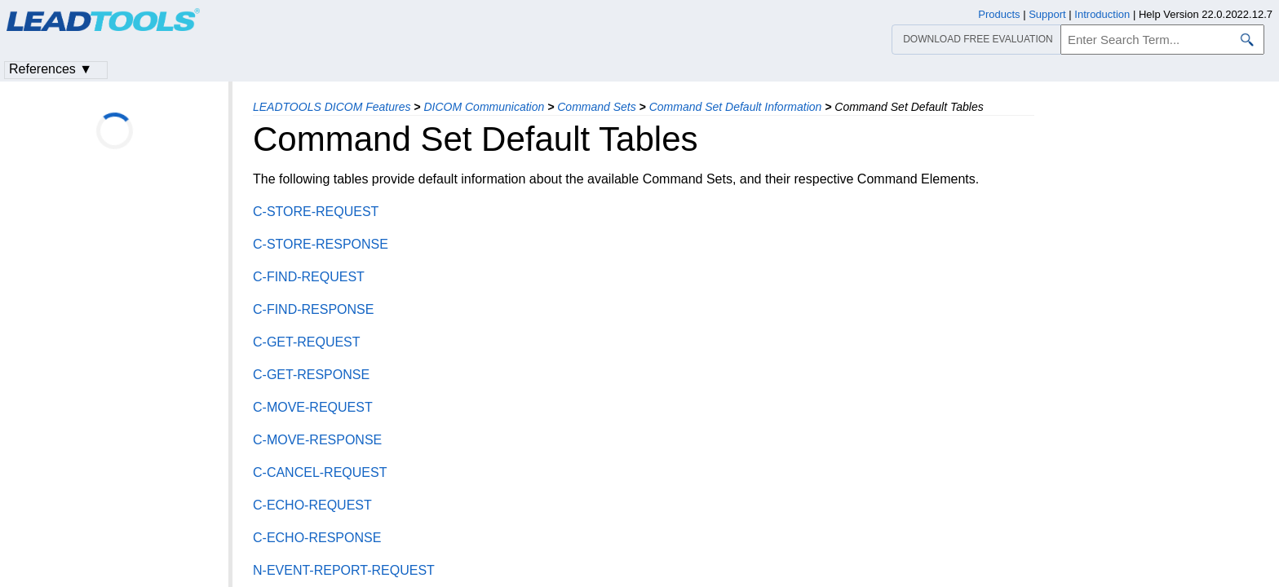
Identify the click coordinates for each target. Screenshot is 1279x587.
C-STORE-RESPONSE (320, 244)
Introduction (1102, 14)
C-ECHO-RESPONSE (317, 538)
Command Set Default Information (735, 106)
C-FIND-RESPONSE (313, 309)
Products (999, 14)
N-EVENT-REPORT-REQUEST (344, 570)
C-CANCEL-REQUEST (320, 472)
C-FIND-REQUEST (309, 277)
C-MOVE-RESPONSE (317, 440)
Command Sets (596, 106)
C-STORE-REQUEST (315, 211)
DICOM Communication (483, 106)
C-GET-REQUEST (307, 342)
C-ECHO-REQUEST (312, 505)
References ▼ (50, 69)
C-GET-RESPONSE (311, 375)
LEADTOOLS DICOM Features (331, 106)
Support (1047, 14)
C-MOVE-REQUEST (313, 407)
